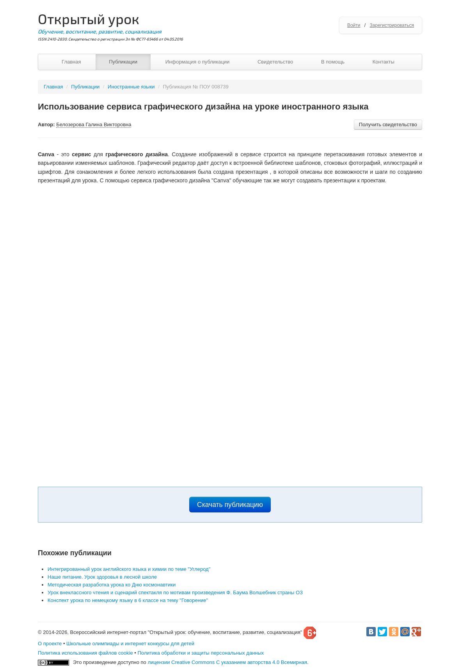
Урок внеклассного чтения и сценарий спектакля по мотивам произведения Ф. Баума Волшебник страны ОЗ (175, 592)
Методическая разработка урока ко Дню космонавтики (112, 585)
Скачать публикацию (230, 505)
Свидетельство (275, 62)
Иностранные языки (131, 87)
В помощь (333, 62)
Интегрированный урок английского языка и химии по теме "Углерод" (129, 569)
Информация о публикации (197, 62)
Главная (71, 62)
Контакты (383, 62)
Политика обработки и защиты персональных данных (200, 653)
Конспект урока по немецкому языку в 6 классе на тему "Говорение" (128, 600)
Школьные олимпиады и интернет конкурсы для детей (130, 643)
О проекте (50, 643)
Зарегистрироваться (392, 25)
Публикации (123, 62)
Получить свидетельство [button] (388, 124)
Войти (354, 25)
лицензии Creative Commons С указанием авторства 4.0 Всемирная (227, 662)
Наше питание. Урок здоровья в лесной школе (102, 577)
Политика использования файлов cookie (85, 653)
